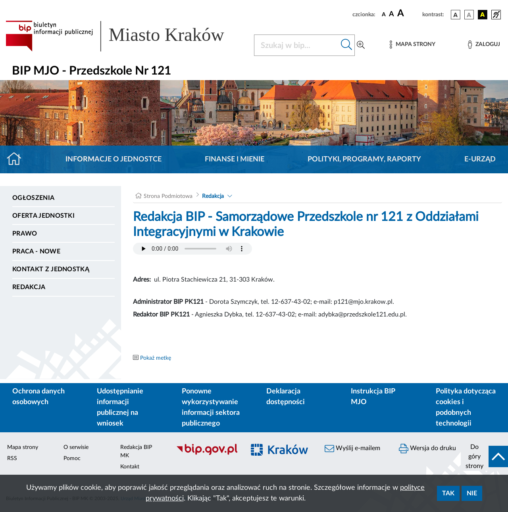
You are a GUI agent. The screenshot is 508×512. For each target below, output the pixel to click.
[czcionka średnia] (391, 14)
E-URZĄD (480, 159)
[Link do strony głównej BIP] (125, 36)
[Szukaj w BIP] (296, 45)
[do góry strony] (484, 456)
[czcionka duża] (408, 13)
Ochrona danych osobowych (38, 397)
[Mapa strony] (412, 44)
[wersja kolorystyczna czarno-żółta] (483, 15)
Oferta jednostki (43, 216)
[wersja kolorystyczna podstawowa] (456, 15)
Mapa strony (22, 447)
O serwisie (76, 447)
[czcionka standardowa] (384, 14)
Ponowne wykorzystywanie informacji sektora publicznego (211, 407)
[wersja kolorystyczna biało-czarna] (469, 15)
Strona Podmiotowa (168, 196)
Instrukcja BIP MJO (373, 397)
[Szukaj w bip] (347, 45)
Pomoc (72, 458)
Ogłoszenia (33, 198)
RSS (12, 458)
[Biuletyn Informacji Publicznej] (206, 454)
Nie (472, 493)
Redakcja (29, 287)
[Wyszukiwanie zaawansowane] (361, 45)
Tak (448, 493)
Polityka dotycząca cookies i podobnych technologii (466, 407)
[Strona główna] (17, 159)
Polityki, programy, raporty (364, 159)
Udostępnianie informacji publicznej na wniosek (120, 407)
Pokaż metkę (155, 358)
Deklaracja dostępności (285, 397)
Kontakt (129, 467)
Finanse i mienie (234, 159)
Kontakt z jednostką (50, 269)
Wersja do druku (427, 448)
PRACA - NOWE (36, 251)
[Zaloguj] (484, 44)
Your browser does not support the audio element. (192, 249)
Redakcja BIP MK (136, 451)
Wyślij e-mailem (352, 448)
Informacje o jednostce (113, 159)
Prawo (24, 233)
